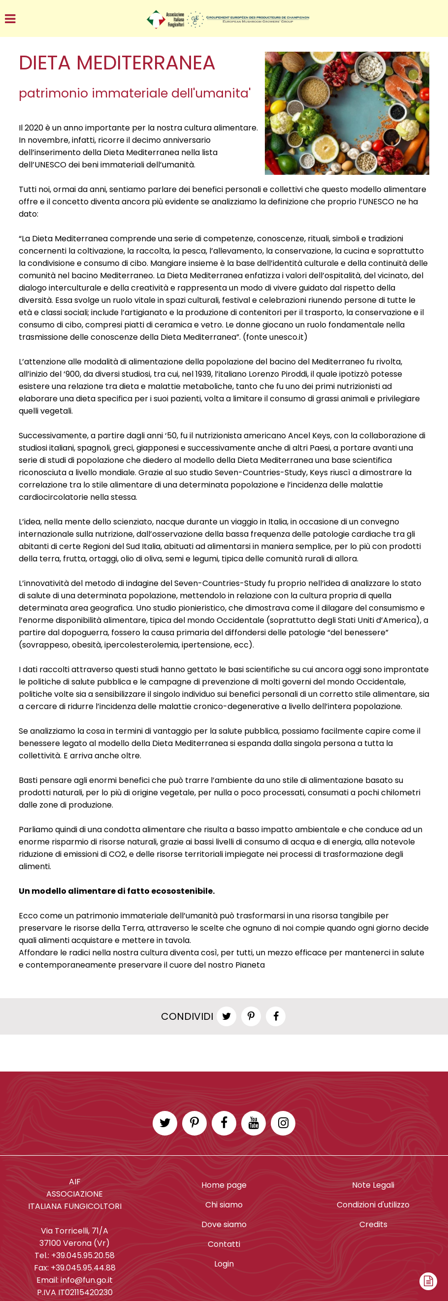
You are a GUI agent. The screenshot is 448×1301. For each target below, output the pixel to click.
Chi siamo (224, 1204)
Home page (224, 1185)
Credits (373, 1224)
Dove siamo (224, 1224)
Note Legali (373, 1185)
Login (224, 1263)
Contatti (224, 1244)
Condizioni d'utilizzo (373, 1204)
